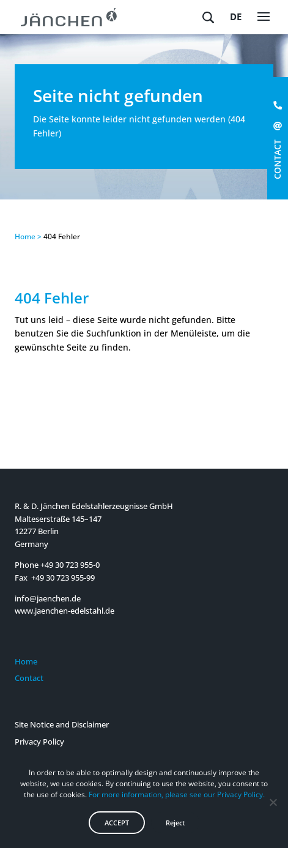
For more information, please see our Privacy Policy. (177, 794)
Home (26, 661)
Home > (28, 236)
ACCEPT (117, 822)
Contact (29, 677)
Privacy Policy (39, 741)
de (236, 16)
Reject (175, 822)
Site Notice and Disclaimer (62, 724)
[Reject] (273, 802)
